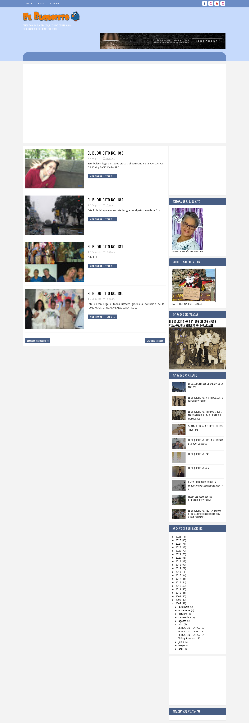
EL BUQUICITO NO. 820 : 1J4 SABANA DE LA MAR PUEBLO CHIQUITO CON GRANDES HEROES (202, 497)
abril (178, 632)
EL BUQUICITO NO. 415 (196, 451)
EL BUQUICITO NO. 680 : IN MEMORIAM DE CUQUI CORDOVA (203, 425)
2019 (176, 544)
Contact (57, 3)
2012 (176, 568)
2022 (176, 533)
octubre (180, 597)
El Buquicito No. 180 (97, 276)
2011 (176, 572)
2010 (176, 576)
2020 (176, 541)
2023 (176, 530)
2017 (176, 551)
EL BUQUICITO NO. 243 (196, 437)
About (43, 3)
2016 (176, 554)
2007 (176, 586)
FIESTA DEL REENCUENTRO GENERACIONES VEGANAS (198, 481)
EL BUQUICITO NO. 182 (97, 183)
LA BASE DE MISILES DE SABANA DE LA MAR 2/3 (203, 368)
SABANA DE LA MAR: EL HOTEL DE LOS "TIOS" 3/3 (203, 411)
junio (179, 625)
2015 (176, 558)
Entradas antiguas (147, 324)
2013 (176, 565)
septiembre (182, 600)
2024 (176, 527)
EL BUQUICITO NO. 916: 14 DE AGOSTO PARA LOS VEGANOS (203, 382)
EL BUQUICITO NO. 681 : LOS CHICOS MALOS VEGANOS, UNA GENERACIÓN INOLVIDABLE (190, 306)
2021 (176, 537)
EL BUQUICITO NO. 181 (97, 229)
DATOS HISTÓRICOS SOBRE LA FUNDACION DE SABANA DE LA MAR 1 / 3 (203, 468)
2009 (176, 579)
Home (31, 3)
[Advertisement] (113, 62)
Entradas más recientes (40, 324)
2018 (176, 548)
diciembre (182, 590)
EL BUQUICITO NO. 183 (97, 136)
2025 (176, 523)
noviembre (182, 593)
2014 (176, 562)
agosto (180, 604)
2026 (176, 519)
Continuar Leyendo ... (94, 159)
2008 (176, 583)
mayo (179, 628)
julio (178, 607)
